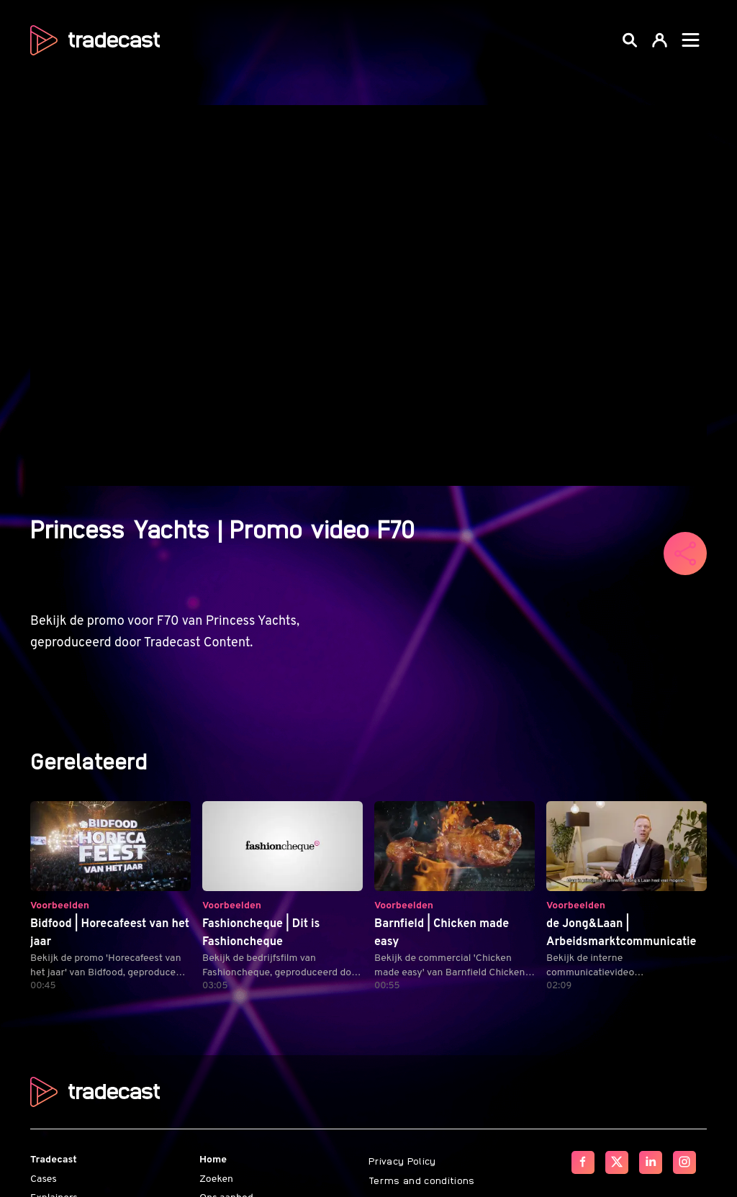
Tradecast (53, 1160)
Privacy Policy (402, 1160)
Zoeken (216, 1179)
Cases (43, 1179)
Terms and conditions (421, 1179)
